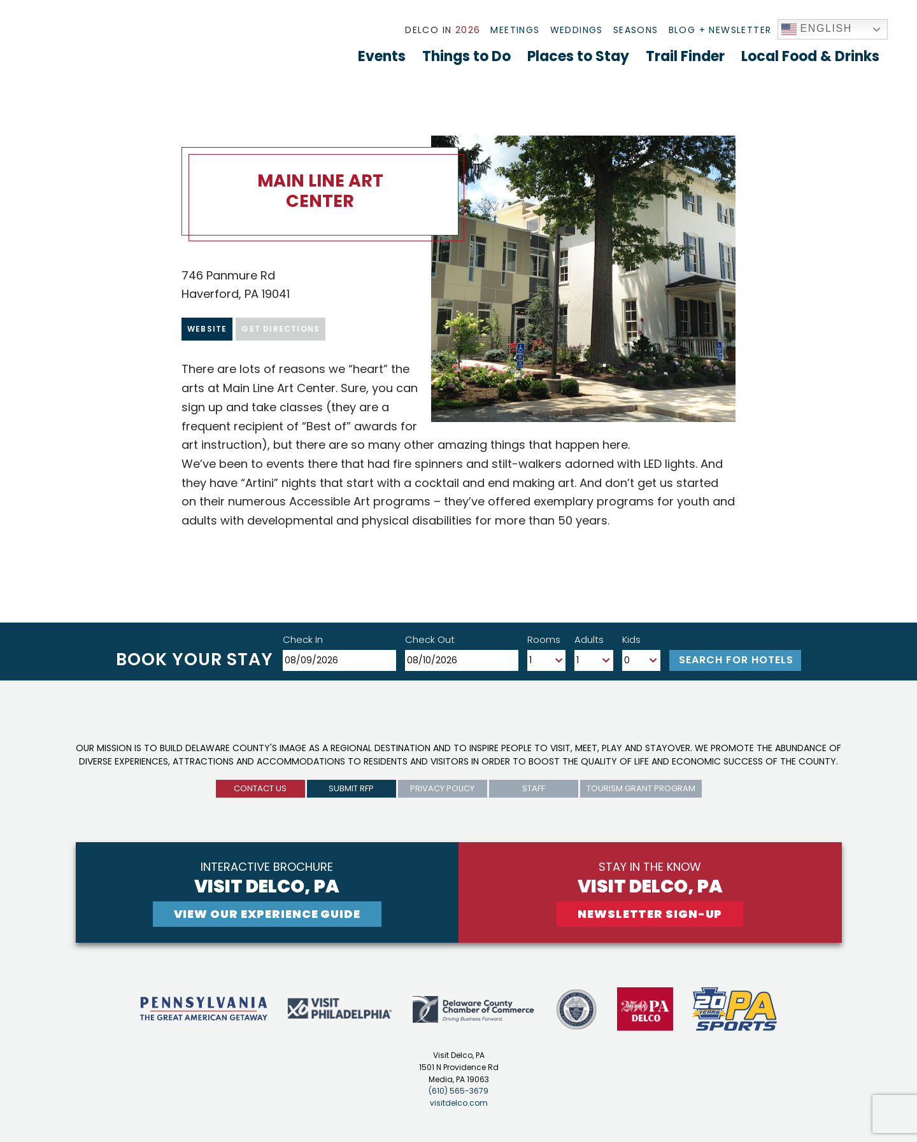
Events (382, 56)
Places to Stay (578, 56)
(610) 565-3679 (458, 1090)
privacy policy (442, 788)
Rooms (543, 639)
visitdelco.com (459, 1102)
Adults (589, 639)
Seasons (635, 30)
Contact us (260, 788)
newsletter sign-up (650, 914)
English (817, 29)
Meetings (514, 30)
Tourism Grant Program (640, 788)
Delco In (442, 30)
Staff (533, 788)
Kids (631, 639)
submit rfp (351, 788)
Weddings (576, 30)
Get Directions (280, 328)
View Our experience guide (267, 914)
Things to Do (466, 56)
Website (207, 328)
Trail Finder (685, 56)
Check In (303, 639)
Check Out (430, 639)
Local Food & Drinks (810, 56)
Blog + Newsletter (720, 30)
